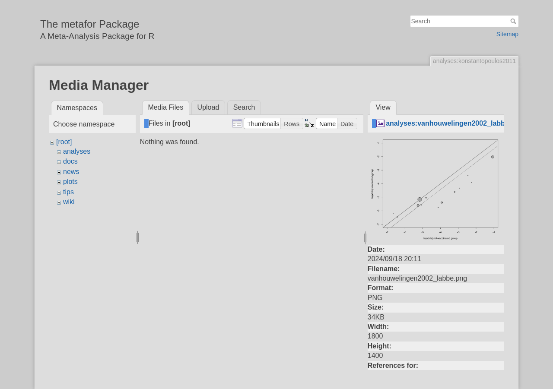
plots (70, 181)
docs (70, 161)
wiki (69, 202)
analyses (76, 151)
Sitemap (507, 34)
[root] (64, 141)
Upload (208, 107)
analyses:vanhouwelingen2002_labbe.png (454, 123)
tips (68, 192)
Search (514, 21)
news (71, 171)
